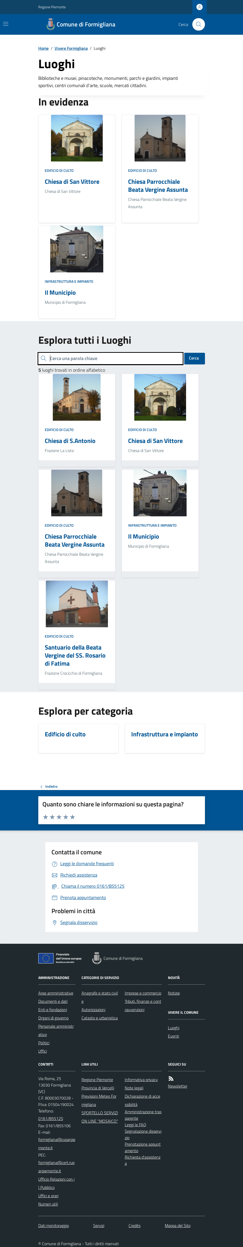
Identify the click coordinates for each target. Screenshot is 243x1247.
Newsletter (177, 1086)
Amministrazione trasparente (143, 1115)
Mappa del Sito (177, 1225)
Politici (43, 1043)
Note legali (134, 1088)
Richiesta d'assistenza (142, 1160)
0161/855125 (50, 1118)
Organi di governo (53, 1018)
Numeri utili (48, 1204)
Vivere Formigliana (71, 48)
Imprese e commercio (143, 993)
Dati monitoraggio (53, 1225)
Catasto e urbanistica (100, 1018)
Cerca (194, 358)
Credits (135, 1225)
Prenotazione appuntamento (143, 1147)
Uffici (42, 1051)
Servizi (98, 1225)
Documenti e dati (53, 1001)
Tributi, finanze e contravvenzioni (143, 1005)
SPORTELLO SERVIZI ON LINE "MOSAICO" (100, 1117)
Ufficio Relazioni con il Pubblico (56, 1183)
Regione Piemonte (52, 7)
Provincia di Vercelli (98, 1088)
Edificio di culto (59, 170)
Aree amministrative (55, 993)
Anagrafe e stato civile (100, 997)
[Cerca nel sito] (196, 24)
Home (43, 48)
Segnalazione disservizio (143, 1134)
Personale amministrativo (56, 1030)
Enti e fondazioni (52, 1009)
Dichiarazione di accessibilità (142, 1100)
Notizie (174, 993)
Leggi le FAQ (135, 1125)
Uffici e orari (48, 1196)
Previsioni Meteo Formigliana (99, 1100)
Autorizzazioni (93, 1009)
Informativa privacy (141, 1079)
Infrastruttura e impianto (69, 281)
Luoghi (173, 1028)
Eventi (173, 1036)
